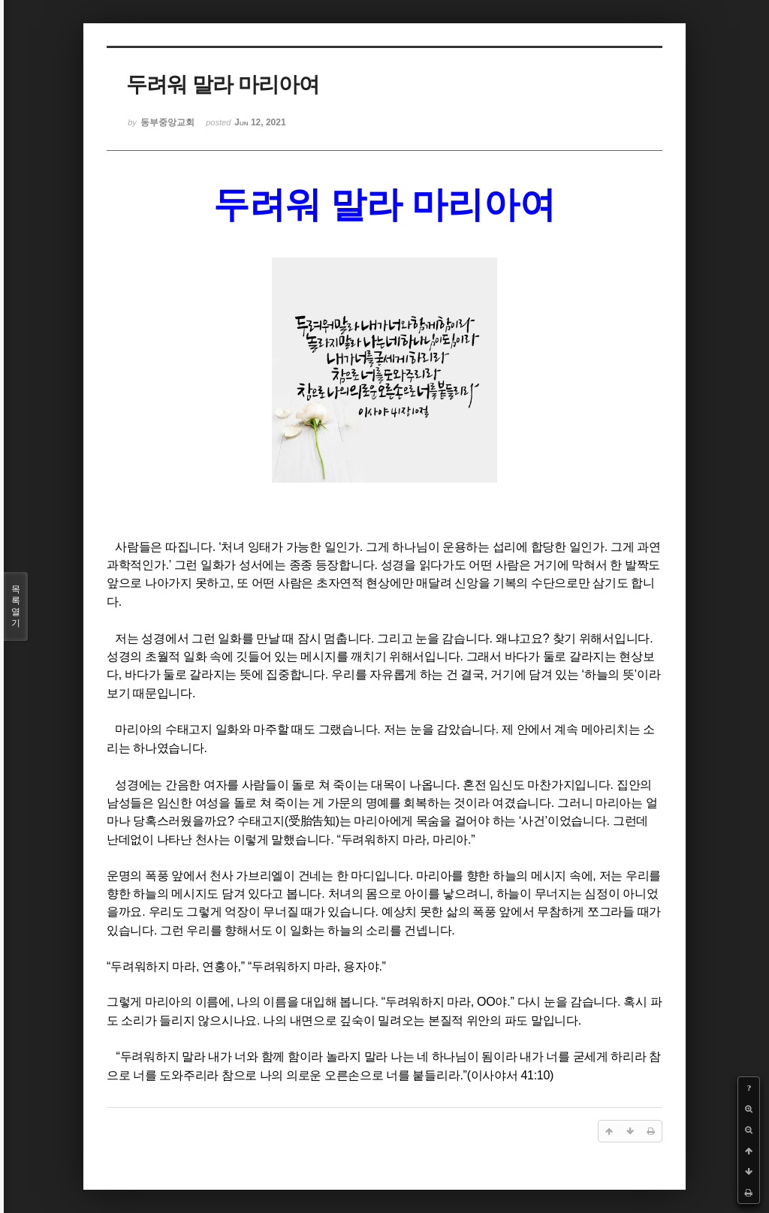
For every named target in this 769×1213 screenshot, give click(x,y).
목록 (15, 606)
